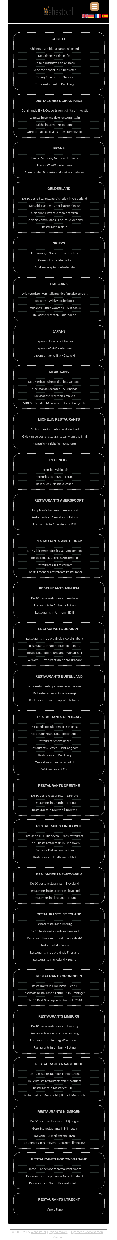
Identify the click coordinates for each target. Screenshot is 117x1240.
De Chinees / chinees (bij (54, 56)
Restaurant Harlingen (54, 945)
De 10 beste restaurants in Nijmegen (54, 1121)
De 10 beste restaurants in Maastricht (54, 1074)
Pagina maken (58, 1232)
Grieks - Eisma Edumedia (54, 260)
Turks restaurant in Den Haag (54, 84)
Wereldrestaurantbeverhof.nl (54, 762)
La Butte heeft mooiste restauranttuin (54, 118)
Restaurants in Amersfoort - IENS (54, 524)
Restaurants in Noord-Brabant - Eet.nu (54, 646)
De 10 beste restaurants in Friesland (55, 931)
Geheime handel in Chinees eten (54, 70)
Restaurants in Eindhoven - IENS (54, 857)
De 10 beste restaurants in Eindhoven (55, 843)
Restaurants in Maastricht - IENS (54, 1088)
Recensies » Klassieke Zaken (54, 484)
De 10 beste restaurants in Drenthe (54, 796)
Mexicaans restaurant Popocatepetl (54, 734)
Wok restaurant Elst (54, 769)
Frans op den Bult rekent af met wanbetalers (55, 172)
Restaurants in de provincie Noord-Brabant (54, 639)
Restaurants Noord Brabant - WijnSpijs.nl (54, 653)
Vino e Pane (55, 1210)
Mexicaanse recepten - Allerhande (55, 389)
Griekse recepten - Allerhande (55, 267)
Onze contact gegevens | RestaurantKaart (54, 132)
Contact (58, 1237)
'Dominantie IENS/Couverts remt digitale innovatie (55, 111)
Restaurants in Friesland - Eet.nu (54, 960)
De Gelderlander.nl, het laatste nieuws (54, 206)
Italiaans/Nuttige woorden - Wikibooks (55, 308)
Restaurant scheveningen (55, 741)
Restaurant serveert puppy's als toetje (54, 700)
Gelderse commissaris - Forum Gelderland (55, 220)
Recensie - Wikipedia (55, 470)
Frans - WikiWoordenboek (54, 165)
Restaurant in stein (54, 227)
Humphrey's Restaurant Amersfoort (54, 510)
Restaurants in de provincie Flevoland (55, 891)
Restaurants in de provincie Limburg (55, 1033)
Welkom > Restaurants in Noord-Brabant (54, 660)
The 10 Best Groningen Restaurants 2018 (54, 1000)
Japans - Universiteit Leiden (54, 341)
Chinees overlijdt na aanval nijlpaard (54, 49)
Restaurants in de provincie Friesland (54, 952)
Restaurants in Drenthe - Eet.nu (55, 803)
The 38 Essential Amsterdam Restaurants (54, 572)
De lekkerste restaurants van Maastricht (54, 1081)
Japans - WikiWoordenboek (54, 348)
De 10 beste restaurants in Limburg (54, 1026)
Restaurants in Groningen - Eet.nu (54, 986)
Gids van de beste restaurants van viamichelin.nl (54, 436)
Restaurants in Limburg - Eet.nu (55, 1047)
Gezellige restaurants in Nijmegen (54, 1129)
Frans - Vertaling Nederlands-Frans (55, 158)
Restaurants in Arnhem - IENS (54, 613)
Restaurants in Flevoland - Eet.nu (55, 898)
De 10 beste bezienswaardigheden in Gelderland (54, 199)
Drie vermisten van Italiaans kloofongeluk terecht (55, 294)
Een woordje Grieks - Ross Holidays (54, 253)
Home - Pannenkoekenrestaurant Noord (54, 1169)
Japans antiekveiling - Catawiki (54, 355)
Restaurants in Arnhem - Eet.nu (55, 605)
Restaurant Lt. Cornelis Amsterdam (54, 558)
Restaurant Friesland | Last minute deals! (54, 938)
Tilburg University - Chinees (54, 77)
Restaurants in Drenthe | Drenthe (54, 810)
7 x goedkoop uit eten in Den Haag (55, 727)
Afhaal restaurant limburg (54, 924)
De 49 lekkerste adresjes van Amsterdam (54, 551)
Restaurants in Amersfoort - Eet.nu (55, 517)
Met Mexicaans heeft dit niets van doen (54, 382)
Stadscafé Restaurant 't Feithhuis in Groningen (55, 993)
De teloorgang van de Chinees (55, 63)
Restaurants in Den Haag (54, 755)
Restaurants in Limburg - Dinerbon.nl (54, 1040)
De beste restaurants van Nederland (55, 429)
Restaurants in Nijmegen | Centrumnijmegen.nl (54, 1143)
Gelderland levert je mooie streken (54, 213)
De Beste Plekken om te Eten (54, 850)
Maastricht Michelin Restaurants (54, 444)
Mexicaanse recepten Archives (54, 396)
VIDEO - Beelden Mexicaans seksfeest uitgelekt (54, 403)
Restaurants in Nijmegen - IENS (54, 1136)
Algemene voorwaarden (87, 1232)
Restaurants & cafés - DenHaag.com (55, 748)
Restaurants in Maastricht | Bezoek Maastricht (54, 1095)
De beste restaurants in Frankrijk (54, 693)
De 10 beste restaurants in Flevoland (54, 884)
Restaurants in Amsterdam (54, 565)
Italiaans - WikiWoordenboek (54, 301)
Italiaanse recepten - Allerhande (54, 315)
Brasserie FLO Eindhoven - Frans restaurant (54, 836)
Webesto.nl (38, 1232)
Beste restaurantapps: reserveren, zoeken (54, 686)
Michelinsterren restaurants (54, 125)
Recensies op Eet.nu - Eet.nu (55, 477)
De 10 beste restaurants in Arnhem (54, 598)
